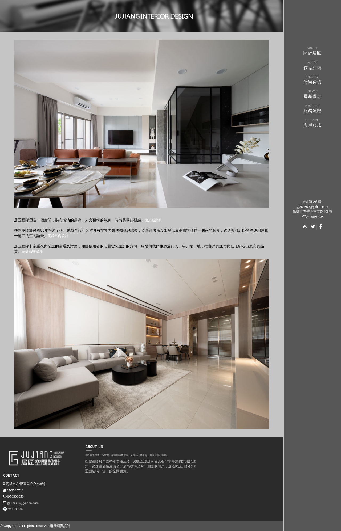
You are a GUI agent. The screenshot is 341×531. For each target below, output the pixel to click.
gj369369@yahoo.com (312, 207)
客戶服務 (312, 123)
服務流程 (312, 108)
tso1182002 (16, 509)
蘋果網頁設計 (60, 526)
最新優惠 (312, 94)
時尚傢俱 (312, 79)
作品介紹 (312, 65)
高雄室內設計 (58, 236)
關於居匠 (312, 50)
